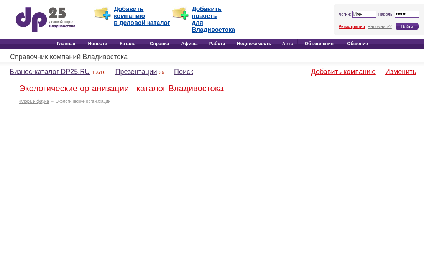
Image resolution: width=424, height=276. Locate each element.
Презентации (136, 72)
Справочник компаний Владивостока (69, 57)
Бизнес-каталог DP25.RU (50, 72)
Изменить (400, 72)
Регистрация (352, 26)
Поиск (183, 72)
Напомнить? (380, 26)
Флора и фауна (34, 101)
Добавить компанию (343, 72)
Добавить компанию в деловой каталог (142, 16)
